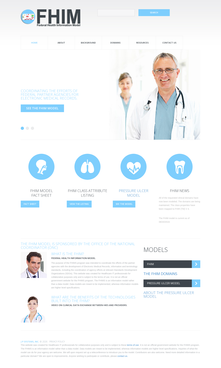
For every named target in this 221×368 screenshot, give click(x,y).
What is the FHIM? (67, 253)
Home (34, 42)
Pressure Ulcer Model (133, 193)
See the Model (124, 203)
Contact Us (169, 42)
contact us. (122, 356)
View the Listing (79, 203)
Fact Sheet (30, 203)
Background (88, 42)
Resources (142, 42)
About (61, 42)
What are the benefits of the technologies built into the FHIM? (93, 298)
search (154, 12)
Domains (115, 42)
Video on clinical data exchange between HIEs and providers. (89, 305)
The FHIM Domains (160, 273)
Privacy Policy (57, 341)
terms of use (133, 345)
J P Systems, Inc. (30, 341)
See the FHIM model (42, 108)
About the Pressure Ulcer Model (168, 294)
